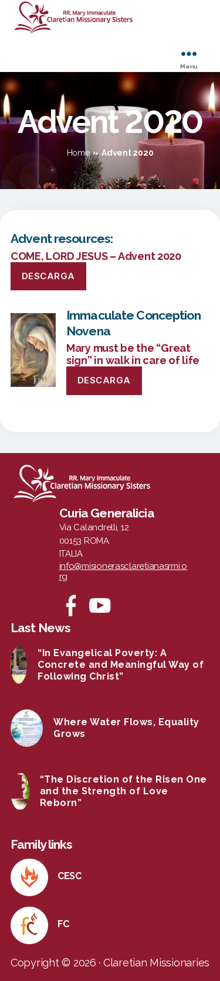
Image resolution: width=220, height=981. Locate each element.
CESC (69, 875)
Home (78, 152)
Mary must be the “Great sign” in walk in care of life (132, 354)
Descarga (48, 276)
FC (63, 923)
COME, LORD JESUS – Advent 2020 (96, 256)
